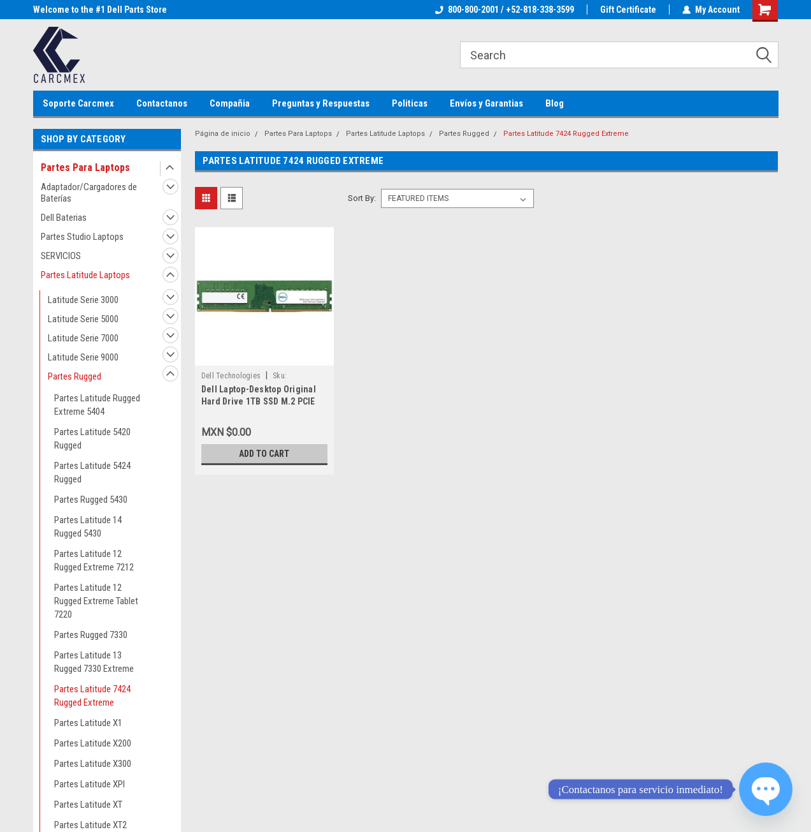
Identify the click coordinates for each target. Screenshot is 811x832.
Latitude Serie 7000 (83, 338)
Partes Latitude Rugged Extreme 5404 (97, 404)
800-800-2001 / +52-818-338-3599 (504, 9)
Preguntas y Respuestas (321, 103)
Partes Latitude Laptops (85, 275)
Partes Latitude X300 (92, 763)
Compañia (230, 103)
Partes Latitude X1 (88, 723)
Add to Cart (264, 454)
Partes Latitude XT (88, 804)
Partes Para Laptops (85, 167)
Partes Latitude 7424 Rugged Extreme (92, 695)
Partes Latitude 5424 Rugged (92, 472)
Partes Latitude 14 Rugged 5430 (88, 526)
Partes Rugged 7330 (90, 635)
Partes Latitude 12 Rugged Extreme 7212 (94, 560)
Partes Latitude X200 (92, 743)
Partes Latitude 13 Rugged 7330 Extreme (94, 662)
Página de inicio (222, 134)
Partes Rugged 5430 (90, 499)
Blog (554, 103)
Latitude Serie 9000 (83, 357)
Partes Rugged (74, 376)
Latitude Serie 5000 (83, 319)
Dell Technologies (231, 375)
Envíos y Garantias (486, 103)
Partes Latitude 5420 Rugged (92, 438)
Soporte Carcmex (78, 103)
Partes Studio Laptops (82, 236)
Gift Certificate (628, 9)
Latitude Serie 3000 (83, 300)
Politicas (409, 103)
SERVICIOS (61, 256)
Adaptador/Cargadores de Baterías (89, 192)
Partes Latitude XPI (89, 784)
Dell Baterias (64, 217)
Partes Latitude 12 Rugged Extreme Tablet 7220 (96, 601)
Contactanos (161, 103)
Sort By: (362, 198)
